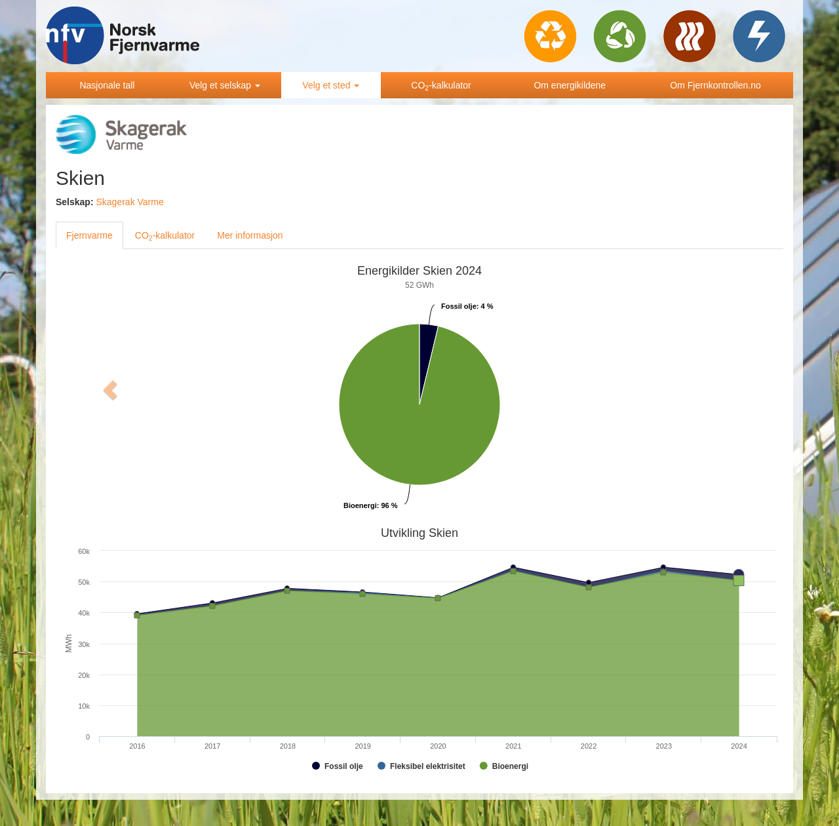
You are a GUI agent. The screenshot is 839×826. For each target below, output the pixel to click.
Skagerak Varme (129, 202)
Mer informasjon (250, 235)
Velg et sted (330, 85)
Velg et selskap (224, 85)
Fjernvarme (89, 235)
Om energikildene (570, 85)
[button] (110, 390)
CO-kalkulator (441, 86)
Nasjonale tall (106, 85)
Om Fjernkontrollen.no (715, 85)
